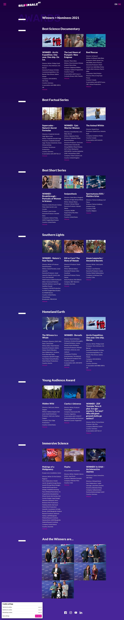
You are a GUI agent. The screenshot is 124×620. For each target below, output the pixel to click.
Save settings (6, 616)
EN (116, 4)
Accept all (38, 616)
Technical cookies (7, 607)
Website (44, 89)
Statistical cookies (7, 609)
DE (119, 4)
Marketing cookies (7, 612)
